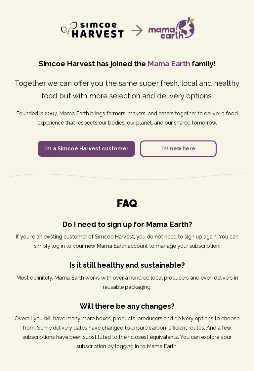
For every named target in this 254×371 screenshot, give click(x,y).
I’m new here (178, 148)
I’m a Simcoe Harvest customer (86, 148)
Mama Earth (169, 63)
